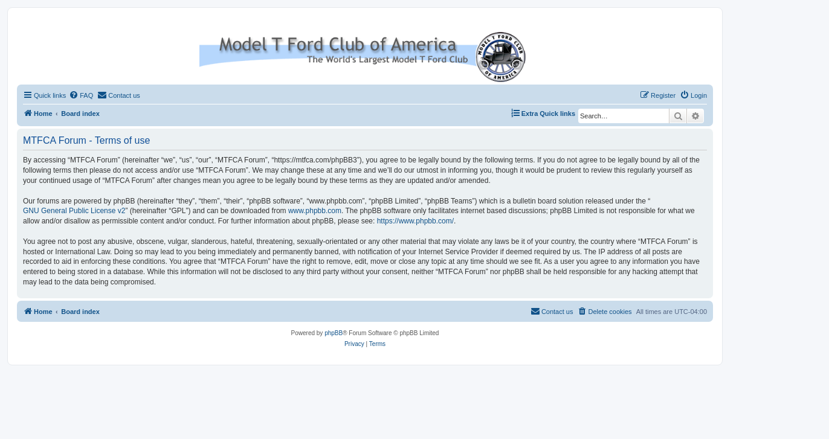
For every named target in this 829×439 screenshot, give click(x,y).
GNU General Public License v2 (74, 211)
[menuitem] (81, 95)
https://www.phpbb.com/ (415, 221)
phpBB (333, 333)
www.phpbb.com (314, 211)
